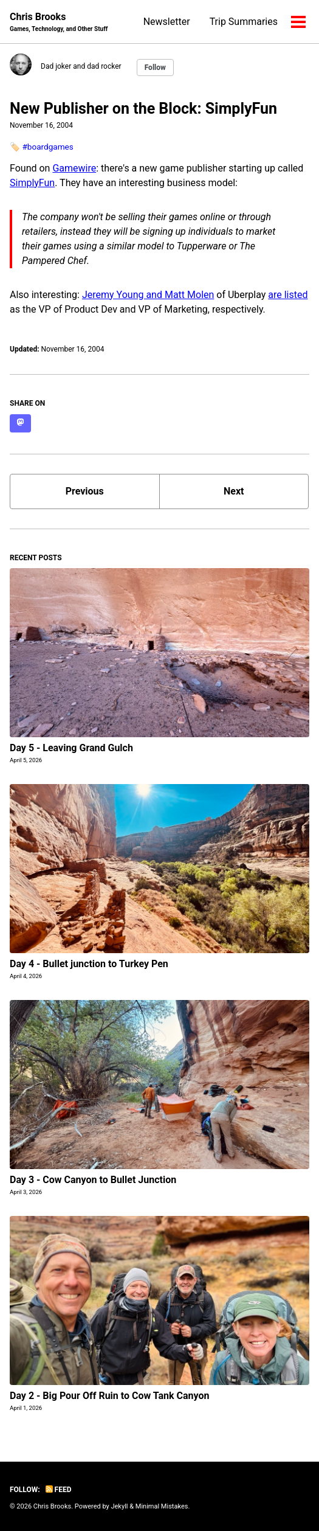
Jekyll (119, 1506)
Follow (155, 67)
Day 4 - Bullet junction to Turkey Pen (89, 964)
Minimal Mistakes (161, 1506)
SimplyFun (32, 183)
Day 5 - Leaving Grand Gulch (71, 748)
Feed (59, 1489)
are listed (287, 294)
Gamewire (74, 168)
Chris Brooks (59, 22)
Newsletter (166, 21)
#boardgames (47, 146)
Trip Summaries (244, 21)
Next (234, 491)
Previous (85, 491)
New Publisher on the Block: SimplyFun (143, 108)
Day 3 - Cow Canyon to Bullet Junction (93, 1180)
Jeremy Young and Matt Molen (148, 294)
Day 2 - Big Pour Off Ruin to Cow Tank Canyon (110, 1395)
